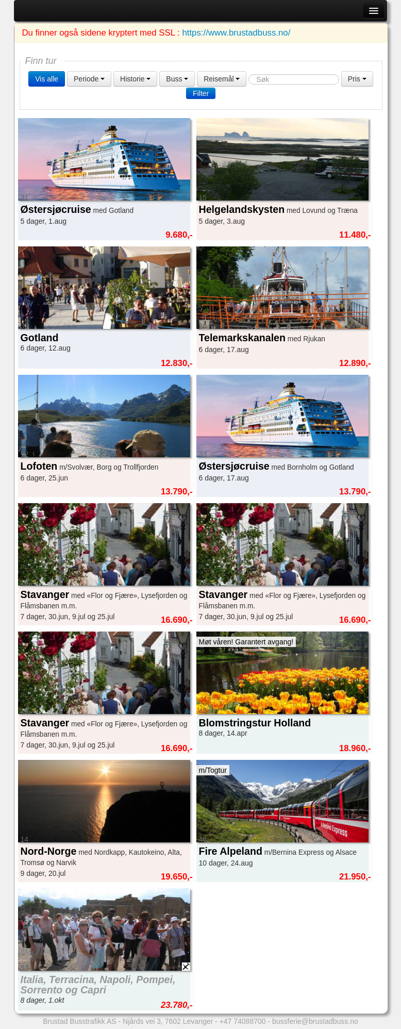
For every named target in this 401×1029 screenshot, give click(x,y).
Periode (89, 79)
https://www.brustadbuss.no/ (236, 33)
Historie (135, 79)
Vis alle (46, 79)
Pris (357, 79)
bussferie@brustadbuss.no (315, 1021)
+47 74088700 (243, 1021)
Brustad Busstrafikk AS (79, 1021)
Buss (177, 79)
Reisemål (222, 79)
